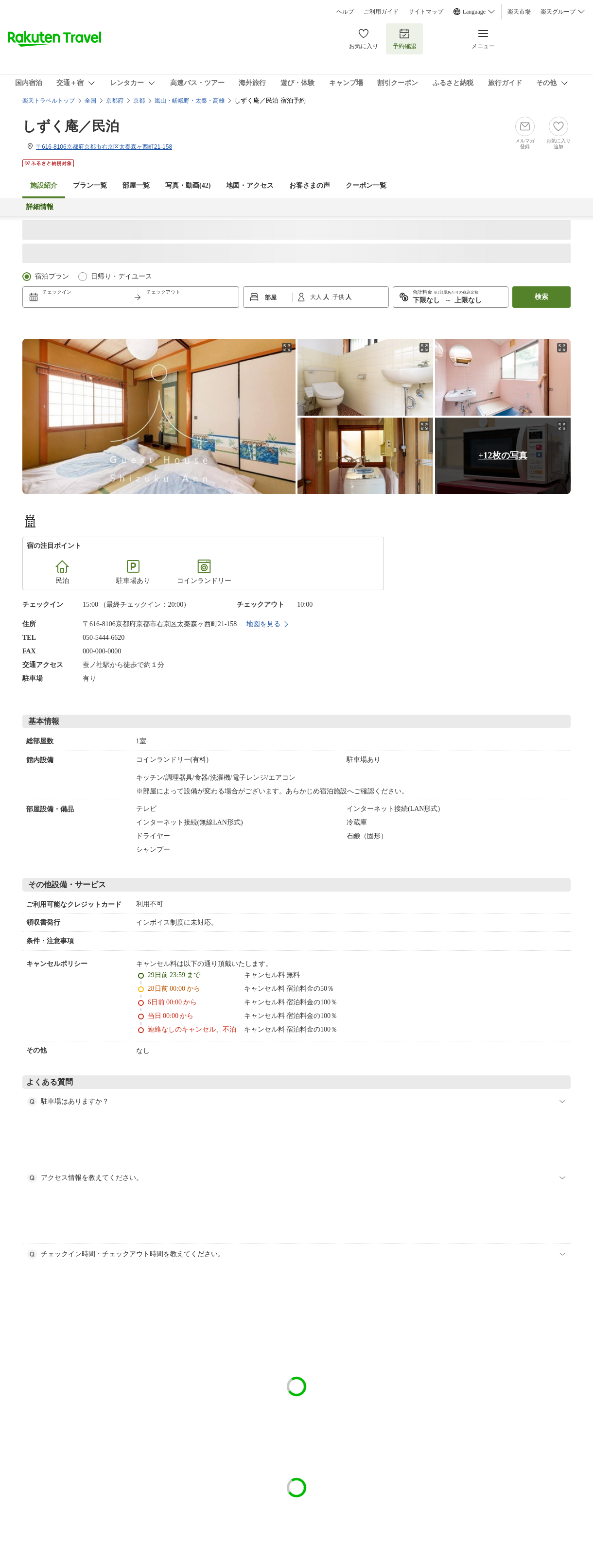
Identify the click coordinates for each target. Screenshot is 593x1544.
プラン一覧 (90, 185)
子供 (339, 297)
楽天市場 (519, 11)
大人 (316, 297)
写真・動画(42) (187, 185)
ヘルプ (345, 11)
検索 (541, 296)
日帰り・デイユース (121, 276)
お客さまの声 (309, 185)
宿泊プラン (52, 276)
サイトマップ (425, 11)
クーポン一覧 (366, 185)
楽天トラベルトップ (48, 100)
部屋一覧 (136, 185)
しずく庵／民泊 (70, 126)
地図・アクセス (250, 185)
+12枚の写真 (502, 455)
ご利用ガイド (381, 11)
